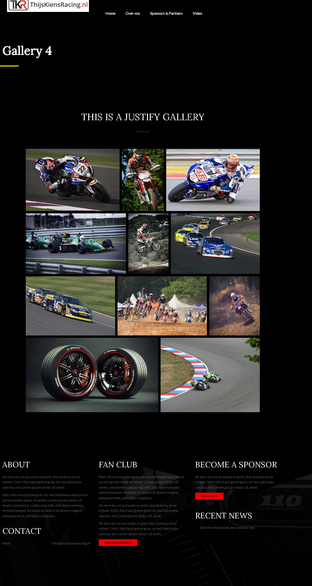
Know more (209, 496)
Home (110, 13)
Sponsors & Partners (166, 13)
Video (197, 13)
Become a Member (118, 542)
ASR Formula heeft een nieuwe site (227, 527)
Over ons (132, 13)
